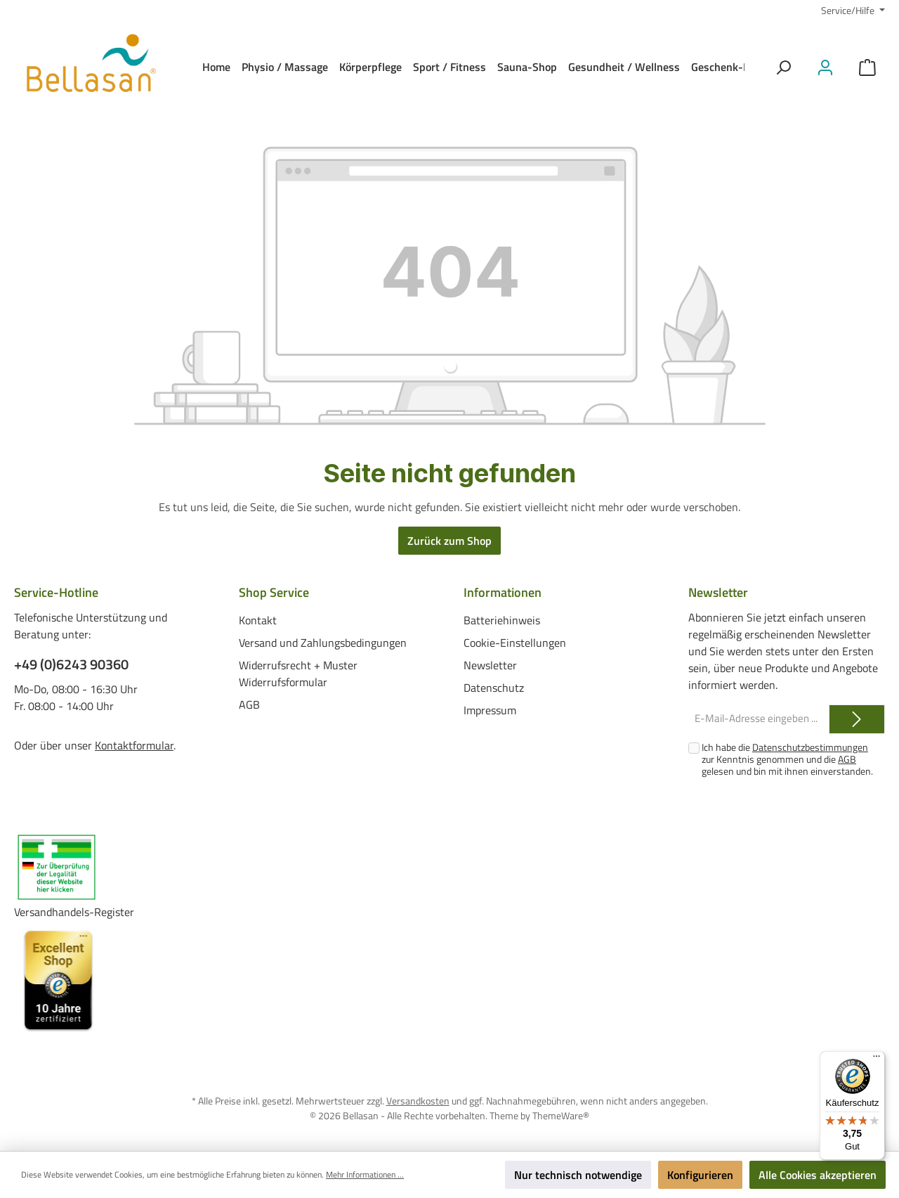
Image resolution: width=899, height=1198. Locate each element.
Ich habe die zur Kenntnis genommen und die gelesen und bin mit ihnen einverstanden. (787, 759)
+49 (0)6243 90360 (71, 664)
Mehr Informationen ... (365, 1174)
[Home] (216, 67)
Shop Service (274, 592)
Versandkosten (418, 1100)
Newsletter (490, 665)
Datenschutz (494, 687)
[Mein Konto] (825, 67)
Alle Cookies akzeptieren (818, 1174)
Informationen (503, 592)
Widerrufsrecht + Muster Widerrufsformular (298, 673)
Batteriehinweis (502, 620)
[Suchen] (783, 67)
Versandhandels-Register (74, 911)
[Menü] (876, 1059)
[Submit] (857, 719)
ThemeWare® (560, 1115)
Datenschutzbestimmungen (810, 747)
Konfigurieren (700, 1174)
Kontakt (258, 620)
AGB (249, 704)
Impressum (490, 710)
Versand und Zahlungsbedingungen (323, 642)
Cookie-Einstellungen (515, 642)
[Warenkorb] (867, 67)
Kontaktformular (134, 745)
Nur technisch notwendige (578, 1174)
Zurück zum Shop (449, 540)
